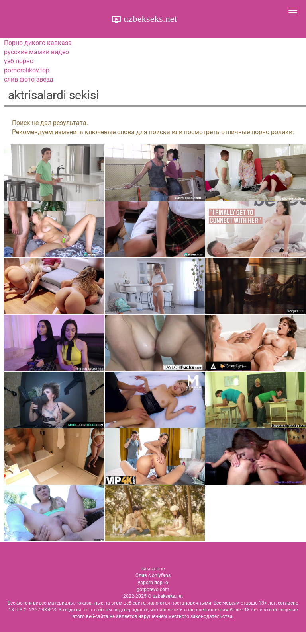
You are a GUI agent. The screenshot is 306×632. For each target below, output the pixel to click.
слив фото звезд (28, 79)
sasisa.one (153, 569)
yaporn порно (153, 582)
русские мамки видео (36, 52)
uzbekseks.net (149, 19)
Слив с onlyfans (153, 575)
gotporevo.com (153, 589)
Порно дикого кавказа (38, 43)
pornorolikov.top (26, 70)
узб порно (18, 61)
